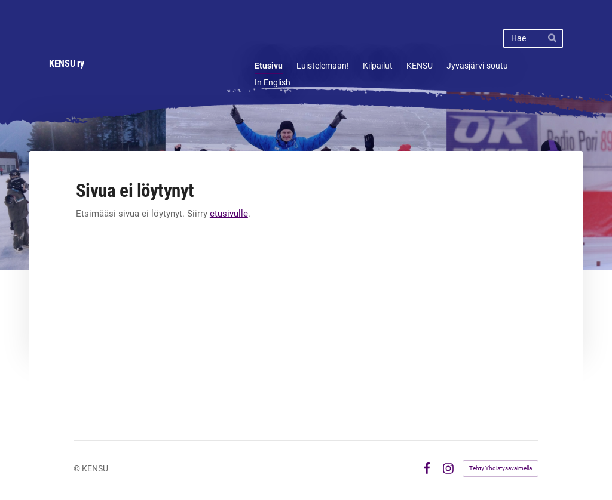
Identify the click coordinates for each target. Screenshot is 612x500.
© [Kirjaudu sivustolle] (78, 468)
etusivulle (229, 213)
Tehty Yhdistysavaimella (500, 468)
